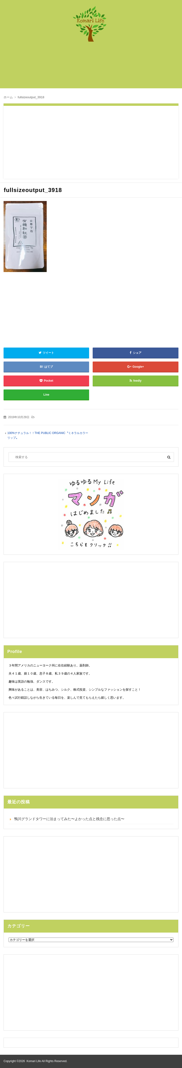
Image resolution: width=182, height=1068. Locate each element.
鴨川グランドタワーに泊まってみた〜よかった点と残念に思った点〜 (69, 819)
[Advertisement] (93, 67)
